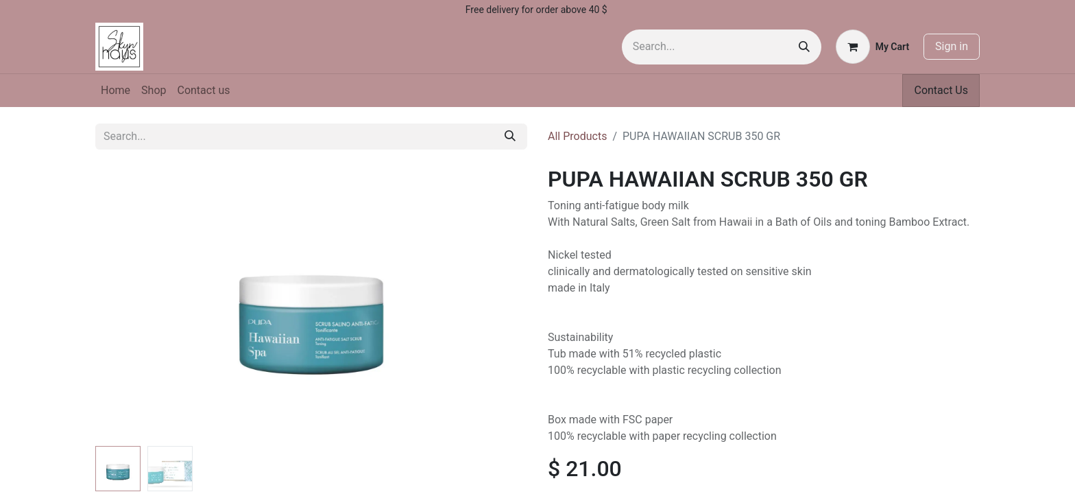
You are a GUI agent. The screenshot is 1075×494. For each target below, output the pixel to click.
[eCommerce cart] (872, 47)
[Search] (804, 47)
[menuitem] (115, 90)
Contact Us (941, 90)
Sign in (951, 46)
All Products (577, 136)
